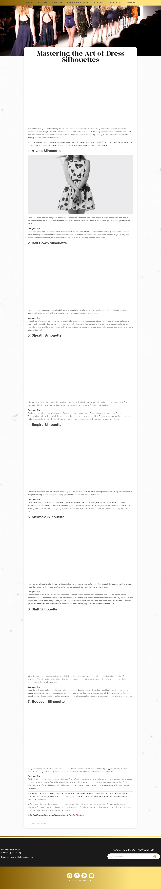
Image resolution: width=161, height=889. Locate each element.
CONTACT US (114, 3)
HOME (29, 3)
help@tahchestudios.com (22, 857)
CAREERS (130, 3)
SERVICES (57, 3)
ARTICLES (98, 3)
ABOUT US (42, 3)
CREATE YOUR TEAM (77, 3)
